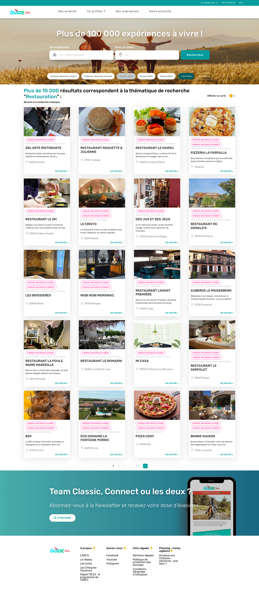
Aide (241, 3)
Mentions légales (143, 555)
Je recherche (59, 47)
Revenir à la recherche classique (42, 102)
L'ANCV (84, 555)
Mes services (229, 3)
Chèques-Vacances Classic (63, 76)
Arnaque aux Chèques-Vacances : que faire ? (168, 559)
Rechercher (195, 54)
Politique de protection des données (142, 562)
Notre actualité (160, 11)
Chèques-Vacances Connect (98, 76)
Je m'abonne (62, 518)
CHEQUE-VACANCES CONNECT (206, 144)
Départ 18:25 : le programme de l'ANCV (90, 577)
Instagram (112, 563)
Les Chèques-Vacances (88, 569)
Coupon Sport (126, 76)
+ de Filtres (186, 76)
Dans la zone (124, 47)
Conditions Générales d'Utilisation (140, 572)
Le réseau (86, 559)
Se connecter (210, 3)
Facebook (112, 555)
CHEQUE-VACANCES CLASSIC (40, 140)
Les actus (86, 563)
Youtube (111, 559)
